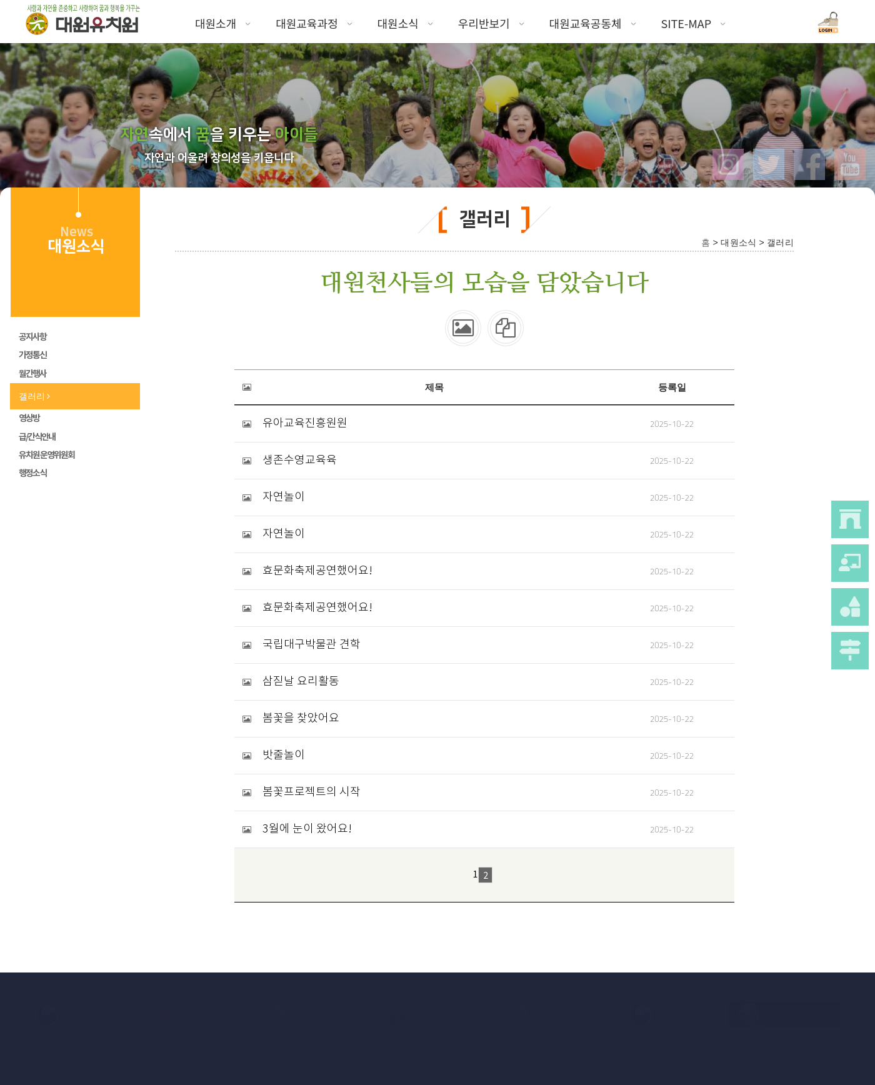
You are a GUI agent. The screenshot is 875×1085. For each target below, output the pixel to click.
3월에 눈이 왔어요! (307, 829)
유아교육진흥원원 (305, 424)
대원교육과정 (314, 23)
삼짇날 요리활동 (300, 682)
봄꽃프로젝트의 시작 (311, 792)
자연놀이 (283, 497)
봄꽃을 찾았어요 (300, 718)
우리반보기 (491, 23)
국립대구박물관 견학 (311, 645)
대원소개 (223, 23)
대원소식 (405, 23)
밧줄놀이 (283, 755)
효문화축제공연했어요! (317, 571)
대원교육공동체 (592, 23)
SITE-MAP (693, 23)
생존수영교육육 (299, 460)
